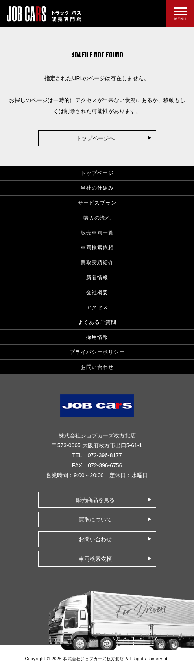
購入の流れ (97, 218)
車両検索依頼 (97, 248)
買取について (95, 519)
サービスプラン (97, 203)
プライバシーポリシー (97, 352)
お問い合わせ (97, 367)
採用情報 (97, 337)
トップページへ (95, 138)
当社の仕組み (97, 188)
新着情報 (97, 277)
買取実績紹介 (97, 262)
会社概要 (97, 292)
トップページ (97, 173)
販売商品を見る (95, 500)
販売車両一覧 (97, 233)
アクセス (97, 307)
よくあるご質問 (97, 322)
